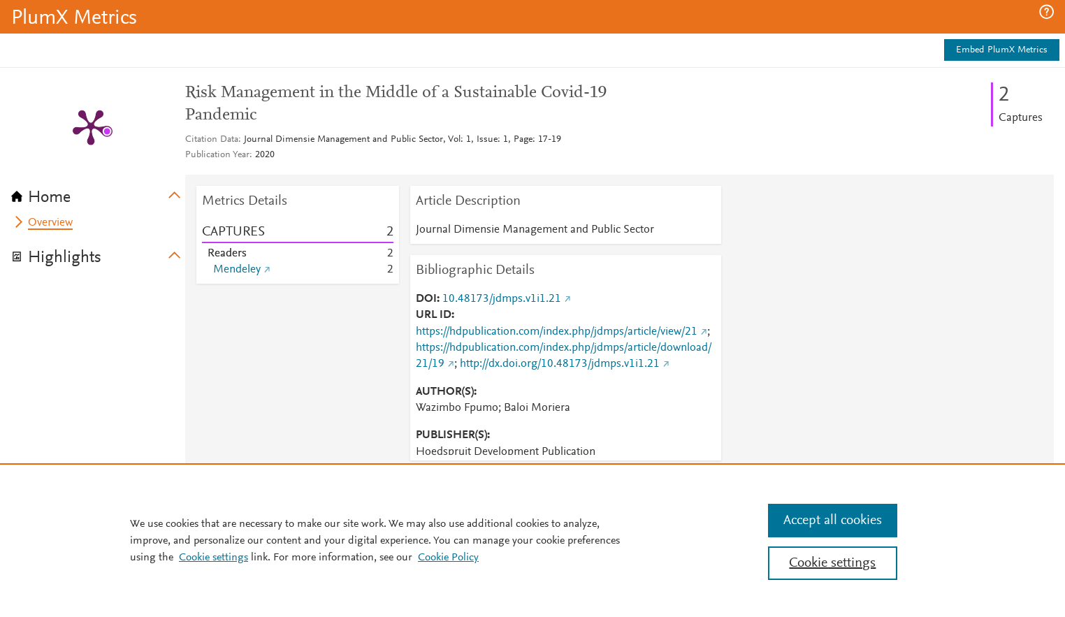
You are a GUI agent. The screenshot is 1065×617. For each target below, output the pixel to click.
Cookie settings (213, 557)
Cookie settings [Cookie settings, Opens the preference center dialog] (832, 563)
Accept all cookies (832, 521)
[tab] (98, 193)
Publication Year (217, 155)
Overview (50, 222)
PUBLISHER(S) (451, 435)
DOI (426, 299)
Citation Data (211, 140)
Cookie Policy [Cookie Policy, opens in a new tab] (448, 557)
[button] (1046, 11)
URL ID (433, 315)
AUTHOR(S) (445, 392)
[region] (532, 540)
